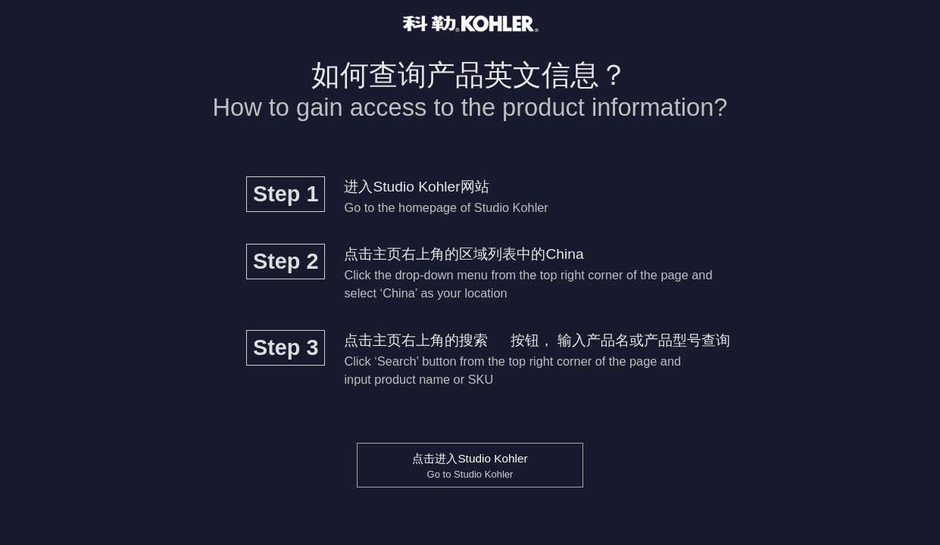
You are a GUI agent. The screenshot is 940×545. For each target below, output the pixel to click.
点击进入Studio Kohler (469, 466)
